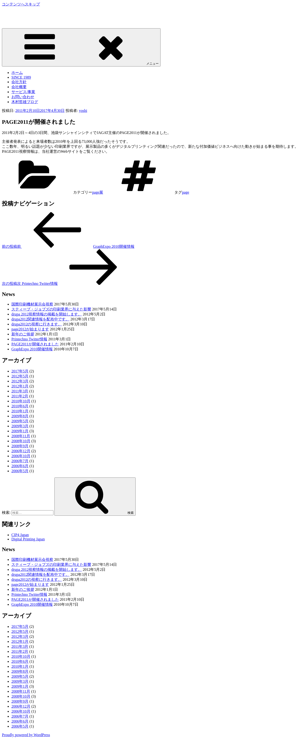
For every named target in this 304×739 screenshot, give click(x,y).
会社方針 (19, 82)
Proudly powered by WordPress (26, 735)
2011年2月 (19, 396)
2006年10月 (20, 456)
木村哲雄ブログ (24, 102)
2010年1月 (19, 411)
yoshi (83, 111)
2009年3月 (19, 426)
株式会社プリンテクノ (21, 13)
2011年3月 (19, 391)
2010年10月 (20, 401)
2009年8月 (19, 416)
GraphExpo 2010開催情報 (32, 349)
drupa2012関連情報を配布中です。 (40, 319)
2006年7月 (19, 461)
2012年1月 (19, 386)
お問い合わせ (22, 97)
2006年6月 (19, 466)
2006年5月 (19, 471)
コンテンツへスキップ (21, 4)
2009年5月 (19, 421)
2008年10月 (20, 441)
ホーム (17, 73)
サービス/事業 (23, 92)
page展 (97, 192)
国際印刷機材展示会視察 (32, 304)
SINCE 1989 (21, 77)
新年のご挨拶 (22, 334)
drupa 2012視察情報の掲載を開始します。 (46, 314)
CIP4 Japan (20, 535)
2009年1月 (19, 431)
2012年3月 (19, 381)
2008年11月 (20, 436)
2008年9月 (19, 446)
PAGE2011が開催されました (35, 344)
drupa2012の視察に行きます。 (36, 324)
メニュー (81, 47)
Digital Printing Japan (28, 539)
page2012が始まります (30, 329)
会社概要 (19, 87)
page (185, 192)
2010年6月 (19, 406)
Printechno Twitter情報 (29, 339)
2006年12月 (20, 451)
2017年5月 (19, 371)
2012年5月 (19, 376)
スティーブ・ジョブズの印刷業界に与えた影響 (51, 309)
